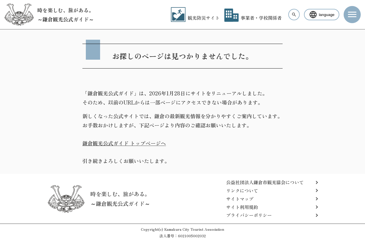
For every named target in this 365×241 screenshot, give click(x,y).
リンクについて (242, 190)
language (321, 14)
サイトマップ (240, 198)
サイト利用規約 (242, 207)
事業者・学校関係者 (253, 17)
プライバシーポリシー (249, 215)
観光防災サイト (195, 17)
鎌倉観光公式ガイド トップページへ (124, 143)
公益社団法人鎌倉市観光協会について (265, 182)
